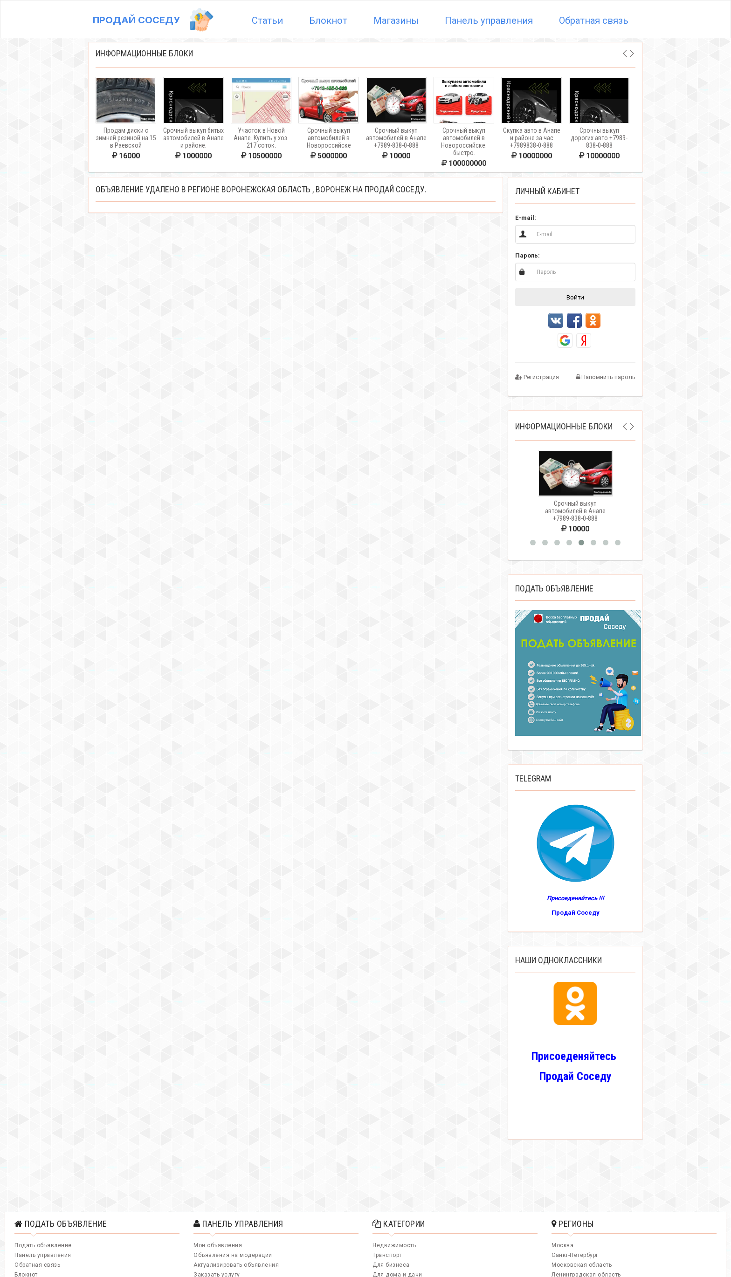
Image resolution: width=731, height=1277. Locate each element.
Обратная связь (593, 20)
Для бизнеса (391, 1265)
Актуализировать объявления (236, 1265)
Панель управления (489, 20)
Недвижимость (394, 1245)
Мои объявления (217, 1245)
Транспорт (387, 1255)
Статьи (267, 20)
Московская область (582, 1265)
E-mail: (525, 217)
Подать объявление (43, 1245)
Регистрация (537, 377)
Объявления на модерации (232, 1255)
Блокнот (328, 20)
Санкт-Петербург (575, 1255)
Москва (562, 1245)
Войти (575, 297)
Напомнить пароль (605, 377)
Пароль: (527, 255)
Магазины (396, 20)
